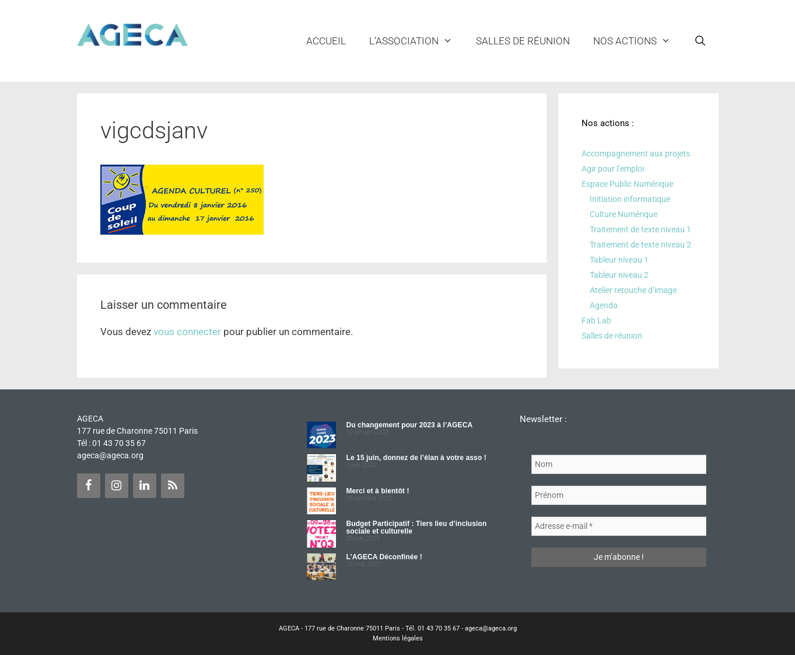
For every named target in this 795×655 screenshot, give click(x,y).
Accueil (326, 41)
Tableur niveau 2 (619, 275)
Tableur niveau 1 (619, 259)
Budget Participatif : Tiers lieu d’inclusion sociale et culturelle (416, 527)
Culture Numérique (623, 214)
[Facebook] (88, 485)
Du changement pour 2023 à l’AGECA (409, 425)
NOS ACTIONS (637, 40)
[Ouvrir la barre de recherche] (700, 40)
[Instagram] (116, 485)
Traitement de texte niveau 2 (640, 244)
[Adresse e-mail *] (618, 526)
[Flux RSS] (172, 485)
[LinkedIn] (144, 485)
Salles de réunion (523, 41)
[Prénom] (618, 495)
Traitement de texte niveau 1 (640, 229)
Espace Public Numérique (627, 184)
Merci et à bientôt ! (377, 491)
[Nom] (618, 464)
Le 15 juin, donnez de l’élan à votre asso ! (416, 458)
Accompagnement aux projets (636, 153)
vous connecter (187, 331)
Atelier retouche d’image (633, 290)
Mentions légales (398, 638)
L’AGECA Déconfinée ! (384, 557)
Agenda (604, 305)
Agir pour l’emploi (613, 168)
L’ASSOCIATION (416, 40)
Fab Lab (596, 320)
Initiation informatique (630, 199)
